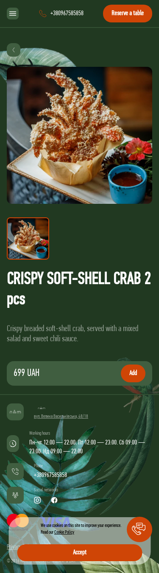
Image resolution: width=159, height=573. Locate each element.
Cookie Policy (64, 532)
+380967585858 (50, 475)
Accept (79, 552)
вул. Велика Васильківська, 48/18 (61, 416)
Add (133, 373)
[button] (139, 529)
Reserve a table (128, 13)
